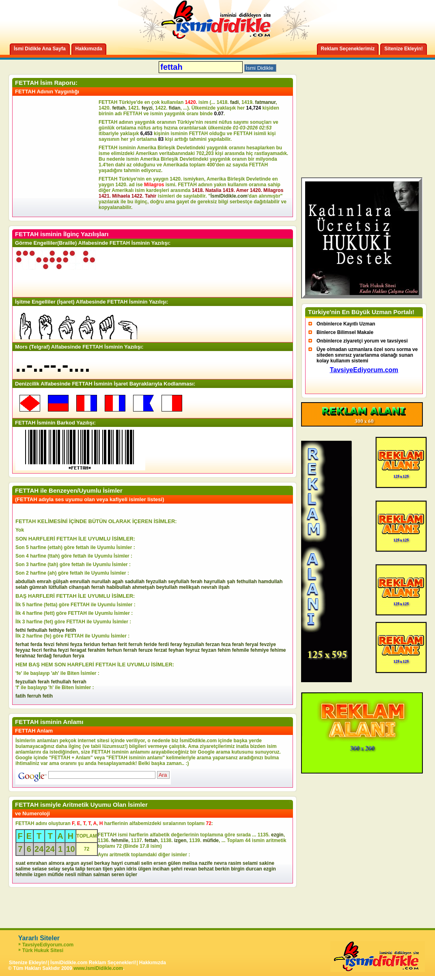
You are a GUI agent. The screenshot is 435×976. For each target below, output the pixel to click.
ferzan (212, 644)
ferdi (163, 644)
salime (22, 869)
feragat (78, 650)
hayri (117, 863)
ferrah (98, 587)
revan (190, 869)
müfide (211, 840)
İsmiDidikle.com (229, 196)
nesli (70, 874)
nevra (220, 863)
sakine (266, 863)
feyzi (147, 108)
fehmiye (259, 650)
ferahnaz (25, 656)
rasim (234, 863)
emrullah (80, 581)
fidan (175, 108)
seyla (68, 869)
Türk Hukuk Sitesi (42, 950)
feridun (92, 644)
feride (150, 644)
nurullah (100, 581)
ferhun (114, 650)
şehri (177, 869)
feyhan (176, 650)
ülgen (144, 869)
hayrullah (214, 581)
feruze (145, 650)
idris (132, 869)
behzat (205, 869)
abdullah (25, 581)
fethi (20, 630)
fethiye (57, 630)
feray (176, 644)
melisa (189, 863)
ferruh (135, 644)
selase (39, 869)
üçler (132, 874)
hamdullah (270, 581)
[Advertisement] (56, 156)
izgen (180, 840)
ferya (78, 656)
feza (225, 644)
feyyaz (22, 650)
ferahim (96, 650)
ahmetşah (143, 587)
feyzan (208, 650)
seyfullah (178, 581)
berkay (102, 863)
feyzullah (156, 581)
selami (250, 863)
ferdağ (44, 656)
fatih (20, 696)
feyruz (192, 650)
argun (72, 863)
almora (56, 863)
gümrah (38, 587)
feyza (76, 644)
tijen (108, 869)
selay (54, 869)
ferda (36, 644)
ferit (122, 644)
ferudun (62, 656)
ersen (159, 863)
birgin (237, 869)
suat (20, 863)
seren (117, 874)
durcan (254, 869)
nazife (206, 863)
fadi (234, 102)
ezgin (277, 835)
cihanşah (79, 587)
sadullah (134, 581)
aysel (87, 863)
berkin (222, 869)
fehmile (240, 650)
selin (146, 863)
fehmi (62, 644)
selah (21, 587)
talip (80, 869)
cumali (132, 863)
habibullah (118, 587)
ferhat (22, 644)
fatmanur (265, 102)
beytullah (167, 587)
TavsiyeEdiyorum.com (48, 945)
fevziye (268, 644)
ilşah (223, 587)
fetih (71, 630)
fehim (224, 650)
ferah (196, 581)
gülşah (61, 581)
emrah (44, 581)
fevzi (48, 644)
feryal (251, 644)
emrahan (37, 863)
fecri (37, 650)
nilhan (85, 874)
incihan (161, 869)
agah (117, 581)
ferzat (160, 650)
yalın (119, 869)
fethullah (247, 581)
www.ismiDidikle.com (98, 968)
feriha (50, 650)
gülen (174, 863)
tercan (94, 869)
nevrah (209, 587)
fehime (278, 650)
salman (101, 874)
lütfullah (57, 587)
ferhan (108, 644)
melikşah (189, 587)
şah (231, 581)
